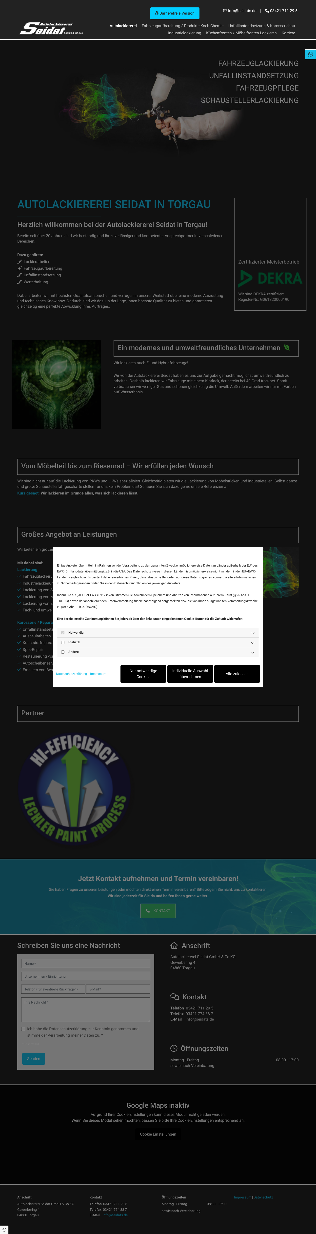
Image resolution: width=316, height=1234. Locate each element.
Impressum (98, 674)
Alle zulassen (237, 673)
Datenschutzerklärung (71, 674)
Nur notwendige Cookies (143, 673)
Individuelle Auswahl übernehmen (190, 673)
